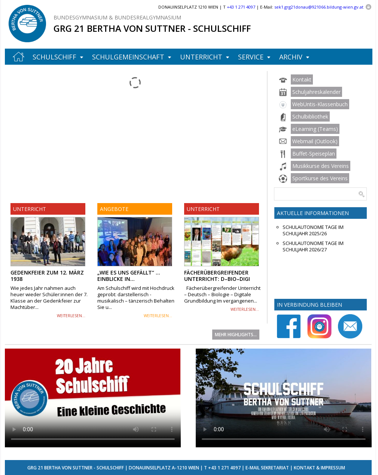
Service (250, 56)
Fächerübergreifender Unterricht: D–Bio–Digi (217, 275)
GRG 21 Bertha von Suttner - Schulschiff (152, 28)
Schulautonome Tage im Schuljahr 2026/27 (313, 246)
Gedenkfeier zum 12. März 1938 (47, 275)
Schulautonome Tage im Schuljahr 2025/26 (313, 230)
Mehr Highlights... (236, 334)
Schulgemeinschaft (128, 56)
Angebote (114, 208)
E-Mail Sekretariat (267, 468)
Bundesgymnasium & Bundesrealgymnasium (117, 17)
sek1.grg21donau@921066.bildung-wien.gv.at (318, 7)
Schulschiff (54, 56)
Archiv (290, 56)
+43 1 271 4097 (224, 468)
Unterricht (201, 56)
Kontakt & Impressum (319, 468)
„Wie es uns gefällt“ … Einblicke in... (128, 275)
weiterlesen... (71, 315)
